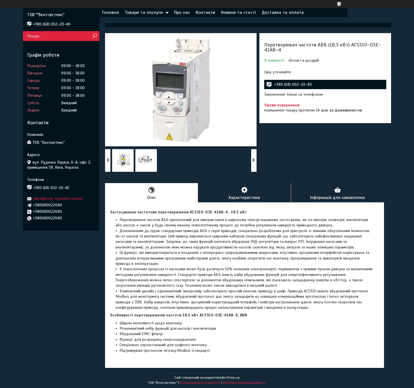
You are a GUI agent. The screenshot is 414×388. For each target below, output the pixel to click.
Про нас (182, 12)
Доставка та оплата (283, 12)
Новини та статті (238, 12)
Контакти (205, 12)
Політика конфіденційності (244, 383)
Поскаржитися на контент (200, 383)
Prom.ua (233, 378)
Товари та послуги (144, 12)
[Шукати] (94, 36)
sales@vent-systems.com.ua (57, 198)
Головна (110, 12)
